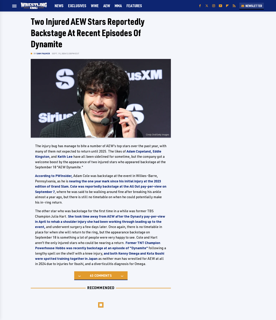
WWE (95, 5)
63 (91, 275)
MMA (118, 5)
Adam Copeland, (139, 151)
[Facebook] (200, 5)
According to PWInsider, (54, 176)
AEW (106, 5)
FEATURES (134, 5)
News (59, 5)
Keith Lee (65, 156)
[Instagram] (213, 5)
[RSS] (234, 5)
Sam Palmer (43, 53)
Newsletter (251, 6)
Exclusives (77, 5)
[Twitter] (206, 5)
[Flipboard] (227, 5)
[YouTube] (220, 5)
